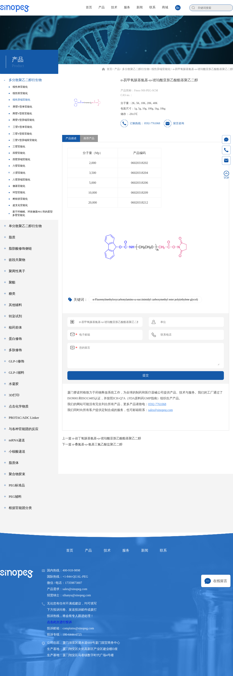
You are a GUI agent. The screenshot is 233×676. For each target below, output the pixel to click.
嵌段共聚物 (17, 260)
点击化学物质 (19, 406)
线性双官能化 (18, 93)
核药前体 (15, 327)
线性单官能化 (18, 86)
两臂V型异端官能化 (22, 119)
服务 (126, 550)
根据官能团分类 (20, 508)
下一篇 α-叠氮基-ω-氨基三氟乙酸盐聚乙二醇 (92, 444)
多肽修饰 (15, 350)
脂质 (12, 237)
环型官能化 (17, 192)
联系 (166, 550)
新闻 (146, 550)
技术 (106, 550)
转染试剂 (15, 316)
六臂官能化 (17, 165)
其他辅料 (15, 305)
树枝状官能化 (18, 198)
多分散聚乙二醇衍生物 (25, 80)
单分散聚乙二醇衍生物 (25, 226)
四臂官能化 (17, 152)
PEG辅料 (15, 496)
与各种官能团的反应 (23, 429)
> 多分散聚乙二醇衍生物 (134, 69)
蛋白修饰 (15, 339)
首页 (109, 69)
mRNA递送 (17, 440)
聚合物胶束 (17, 474)
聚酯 (12, 282)
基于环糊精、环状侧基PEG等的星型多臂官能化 (31, 213)
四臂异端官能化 (19, 159)
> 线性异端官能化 (159, 69)
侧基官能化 (17, 186)
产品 (86, 550)
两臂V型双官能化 (20, 113)
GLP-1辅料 (16, 372)
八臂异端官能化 (19, 179)
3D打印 (14, 395)
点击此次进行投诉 (59, 622)
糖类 (12, 294)
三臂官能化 (17, 146)
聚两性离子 (17, 271)
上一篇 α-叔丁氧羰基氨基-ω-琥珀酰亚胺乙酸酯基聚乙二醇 (101, 438)
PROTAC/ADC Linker (24, 418)
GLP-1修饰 (16, 361)
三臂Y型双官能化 (20, 133)
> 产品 (116, 69)
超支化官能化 (18, 205)
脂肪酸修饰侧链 (20, 248)
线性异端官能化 (19, 99)
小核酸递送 (17, 451)
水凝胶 (14, 384)
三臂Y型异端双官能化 (23, 140)
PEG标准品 (17, 485)
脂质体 (14, 463)
